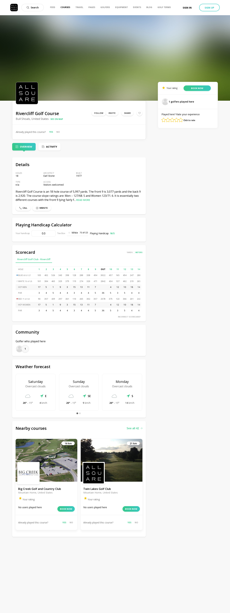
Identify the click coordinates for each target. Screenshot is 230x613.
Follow (98, 113)
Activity (51, 146)
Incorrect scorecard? (129, 317)
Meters (138, 252)
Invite (112, 113)
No (58, 131)
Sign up (209, 7)
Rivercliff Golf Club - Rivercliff (33, 259)
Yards (130, 252)
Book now (66, 509)
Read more (83, 200)
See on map (56, 119)
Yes (51, 131)
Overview (26, 146)
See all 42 (134, 428)
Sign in (187, 7)
